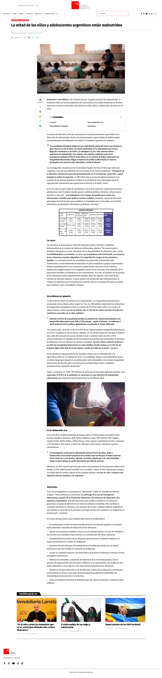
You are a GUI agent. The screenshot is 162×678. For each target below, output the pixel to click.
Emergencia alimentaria (21, 20)
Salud (64, 622)
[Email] (40, 119)
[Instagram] (149, 13)
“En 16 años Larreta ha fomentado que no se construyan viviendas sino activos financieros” (36, 628)
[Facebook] (141, 13)
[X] (143, 13)
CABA (19, 622)
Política (109, 622)
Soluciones (92, 127)
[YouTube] (146, 13)
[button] (57, 13)
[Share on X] (30, 38)
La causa (53, 123)
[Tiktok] (152, 13)
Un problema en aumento (59, 127)
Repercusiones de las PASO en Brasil (122, 625)
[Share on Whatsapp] (35, 38)
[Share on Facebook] (25, 38)
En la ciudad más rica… (96, 123)
